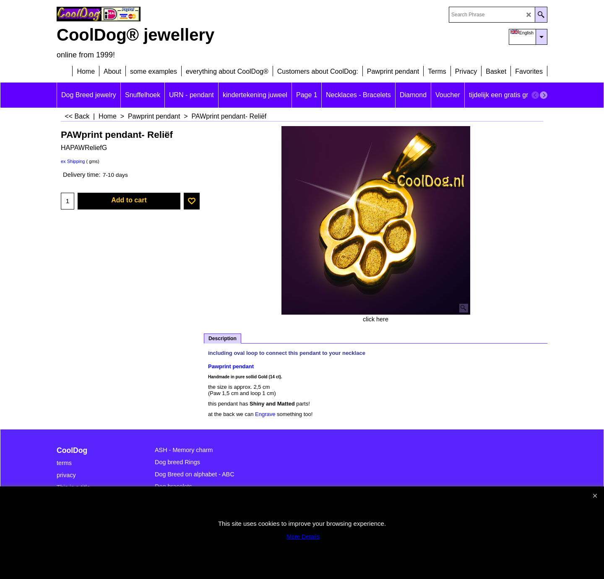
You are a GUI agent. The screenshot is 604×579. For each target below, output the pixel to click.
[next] (543, 95)
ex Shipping (73, 161)
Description (222, 338)
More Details (303, 536)
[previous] (535, 95)
